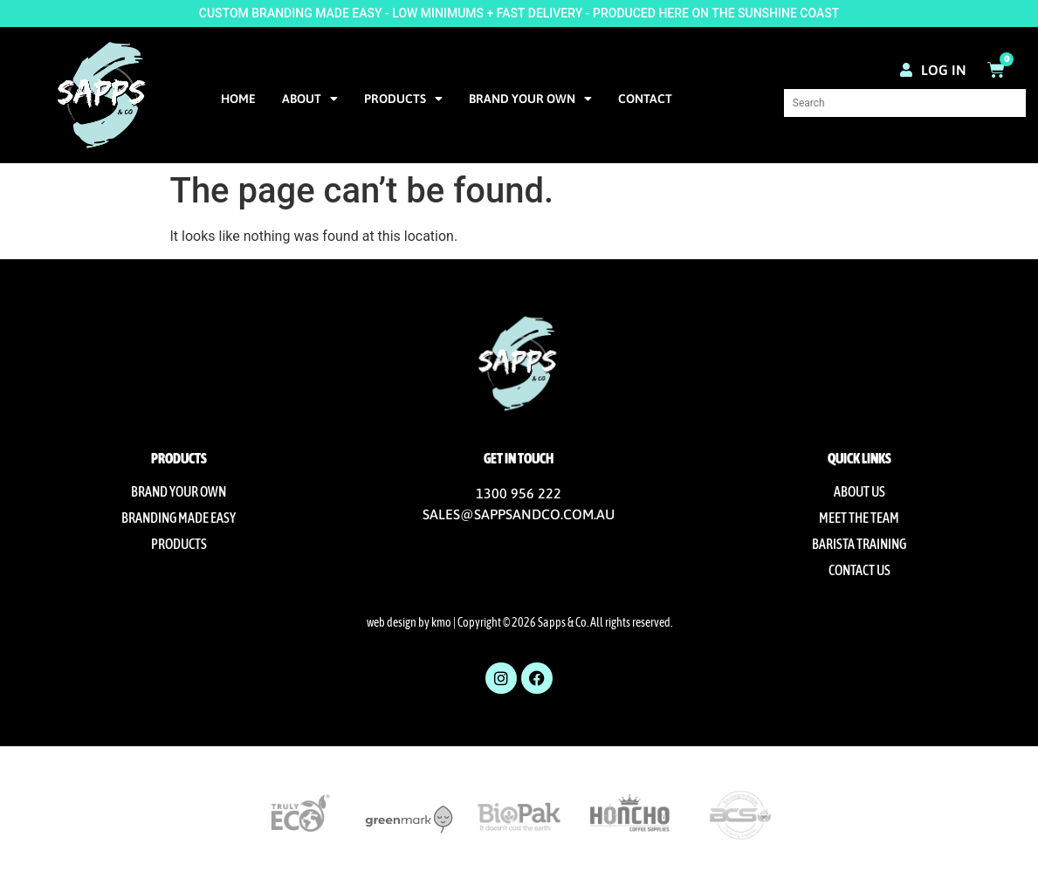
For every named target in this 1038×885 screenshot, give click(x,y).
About (310, 98)
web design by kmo (409, 622)
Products (403, 98)
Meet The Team (859, 517)
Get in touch (518, 458)
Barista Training (859, 544)
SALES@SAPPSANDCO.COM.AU (519, 514)
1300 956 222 (518, 493)
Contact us (859, 570)
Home (238, 99)
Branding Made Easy (178, 517)
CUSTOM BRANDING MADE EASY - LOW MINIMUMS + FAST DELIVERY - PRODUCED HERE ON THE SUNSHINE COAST (519, 13)
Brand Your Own (530, 98)
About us (859, 491)
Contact (645, 99)
